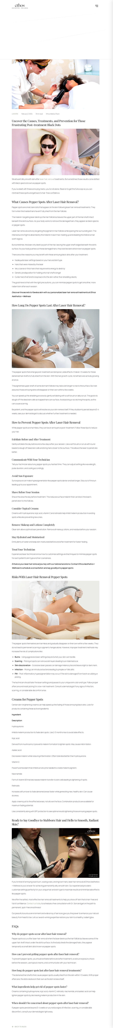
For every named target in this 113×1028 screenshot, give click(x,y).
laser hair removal (47, 179)
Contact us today (34, 903)
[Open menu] (96, 6)
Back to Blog (19, 1027)
